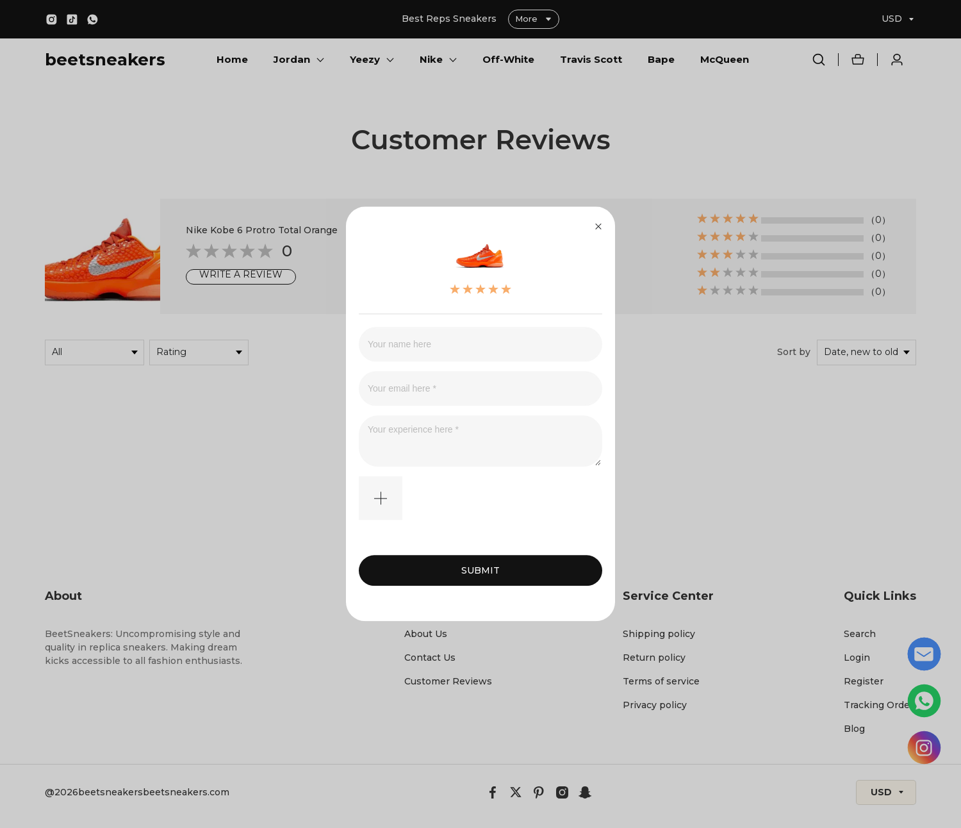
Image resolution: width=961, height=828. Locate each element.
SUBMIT (480, 571)
